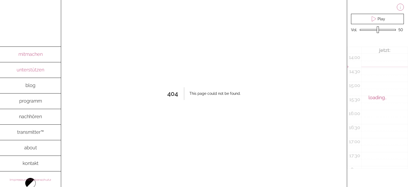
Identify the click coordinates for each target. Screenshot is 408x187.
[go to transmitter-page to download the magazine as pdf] (30, 132)
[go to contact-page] (30, 163)
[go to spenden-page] (30, 70)
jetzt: (384, 50)
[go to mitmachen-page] (30, 54)
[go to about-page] (30, 148)
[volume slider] (378, 30)
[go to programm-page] (30, 101)
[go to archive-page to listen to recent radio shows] (30, 117)
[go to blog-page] (30, 86)
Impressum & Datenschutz (30, 180)
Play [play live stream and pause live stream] (377, 19)
